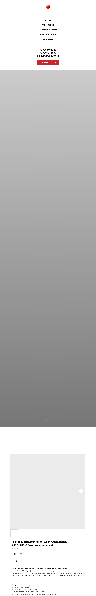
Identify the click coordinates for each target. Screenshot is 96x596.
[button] (48, 62)
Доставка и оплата (48, 30)
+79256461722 (48, 49)
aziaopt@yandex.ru (48, 55)
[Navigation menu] (4, 435)
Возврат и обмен (48, 34)
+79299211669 (48, 52)
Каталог (48, 20)
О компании (48, 25)
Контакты (48, 39)
